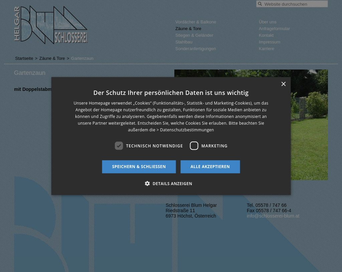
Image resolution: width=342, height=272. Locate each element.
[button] (171, 183)
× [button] (283, 84)
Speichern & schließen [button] (139, 166)
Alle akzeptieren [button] (210, 166)
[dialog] (171, 136)
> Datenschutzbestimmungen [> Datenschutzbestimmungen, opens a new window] (185, 129)
